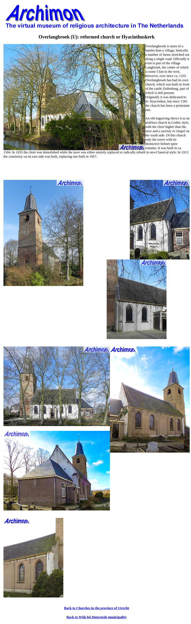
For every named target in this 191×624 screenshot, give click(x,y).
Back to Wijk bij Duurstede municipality (97, 617)
